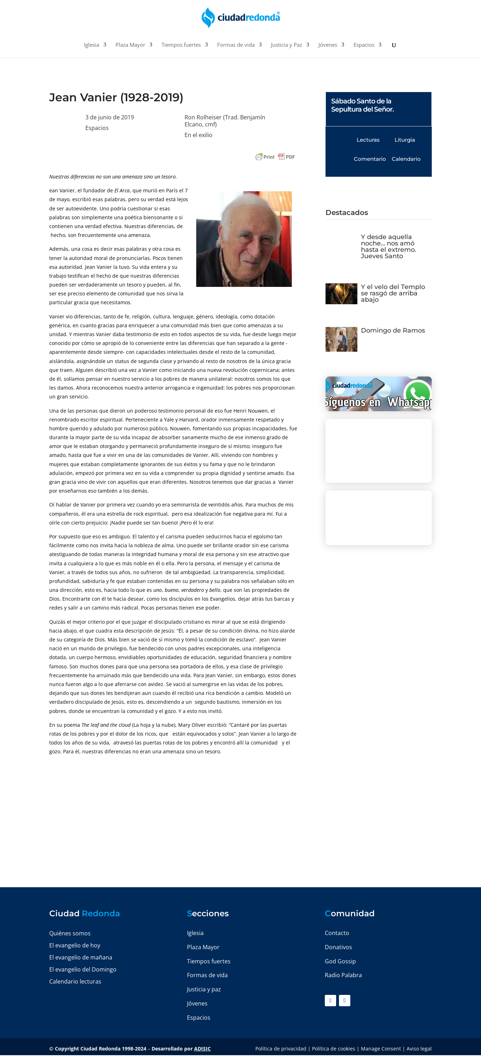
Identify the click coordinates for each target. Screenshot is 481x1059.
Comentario (370, 158)
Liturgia (405, 139)
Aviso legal (419, 1048)
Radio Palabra (343, 975)
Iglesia (91, 45)
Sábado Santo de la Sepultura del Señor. (362, 105)
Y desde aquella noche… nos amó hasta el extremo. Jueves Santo (388, 246)
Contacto (337, 933)
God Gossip (340, 961)
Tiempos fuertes (181, 45)
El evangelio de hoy (74, 945)
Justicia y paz (204, 989)
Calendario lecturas (75, 981)
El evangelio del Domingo (83, 969)
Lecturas (368, 139)
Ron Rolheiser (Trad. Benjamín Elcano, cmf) (225, 120)
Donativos (338, 947)
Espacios (363, 45)
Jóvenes (327, 45)
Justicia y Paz (286, 45)
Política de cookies (333, 1048)
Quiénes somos (70, 933)
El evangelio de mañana (80, 957)
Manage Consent (381, 1048)
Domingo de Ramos (393, 330)
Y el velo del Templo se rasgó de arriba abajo (393, 293)
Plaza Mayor (130, 45)
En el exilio (199, 135)
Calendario (406, 158)
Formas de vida (236, 45)
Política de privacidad (280, 1048)
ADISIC (202, 1048)
